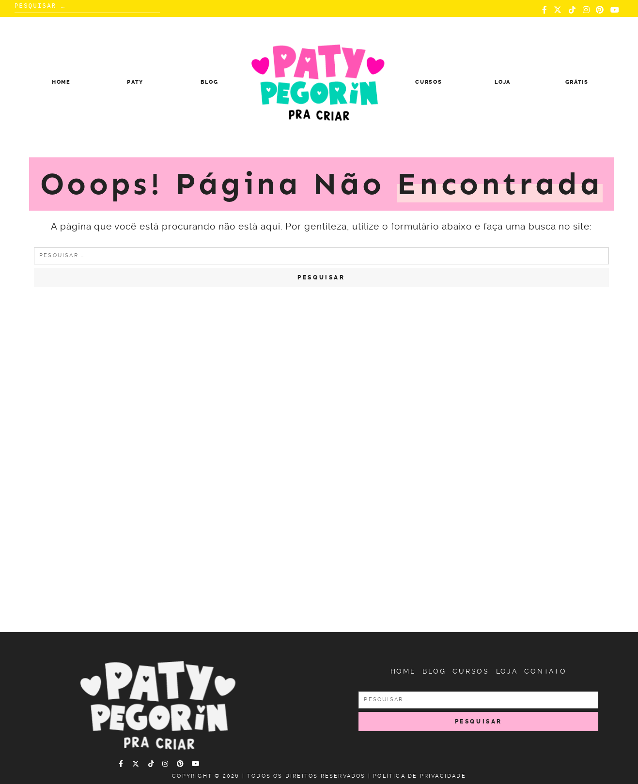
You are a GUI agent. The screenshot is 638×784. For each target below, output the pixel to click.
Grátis (577, 82)
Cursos (428, 82)
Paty (135, 82)
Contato (545, 671)
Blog (209, 82)
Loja (503, 82)
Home (61, 82)
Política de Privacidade (419, 776)
